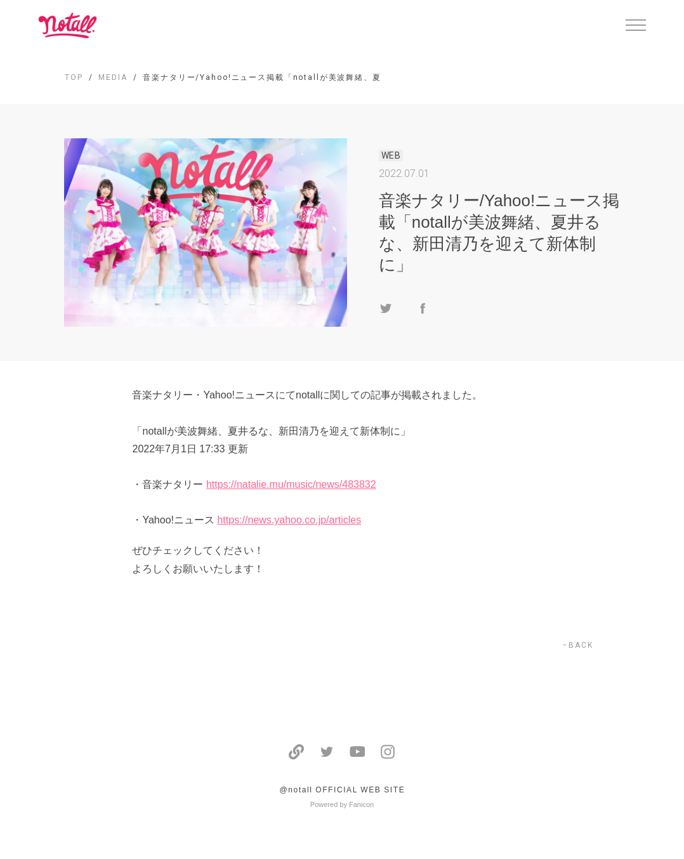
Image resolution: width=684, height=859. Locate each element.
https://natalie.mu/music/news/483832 (291, 484)
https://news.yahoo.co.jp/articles (289, 520)
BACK (581, 645)
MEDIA (112, 77)
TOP (74, 77)
